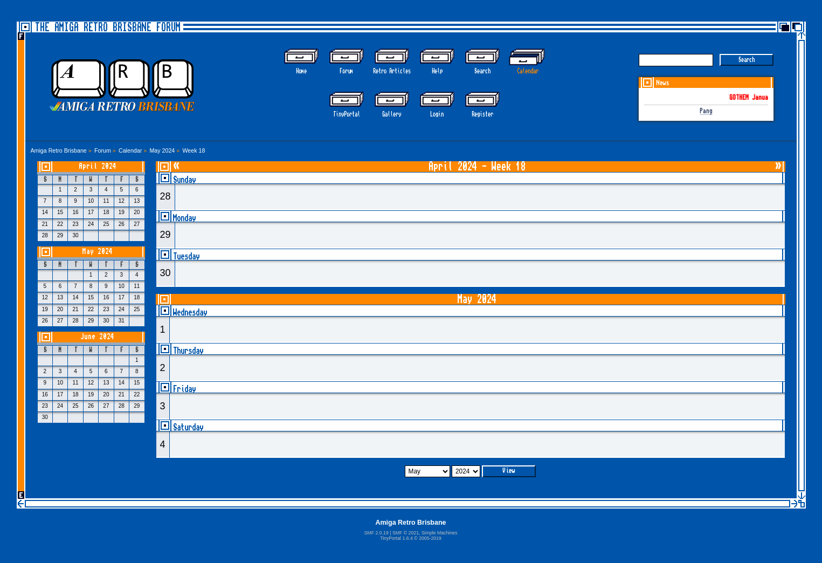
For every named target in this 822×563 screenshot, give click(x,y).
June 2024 (97, 336)
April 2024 (97, 166)
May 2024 (97, 251)
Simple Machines (439, 532)
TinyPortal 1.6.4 (396, 538)
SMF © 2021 (405, 532)
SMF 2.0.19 (376, 532)
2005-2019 (430, 538)
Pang (706, 111)
